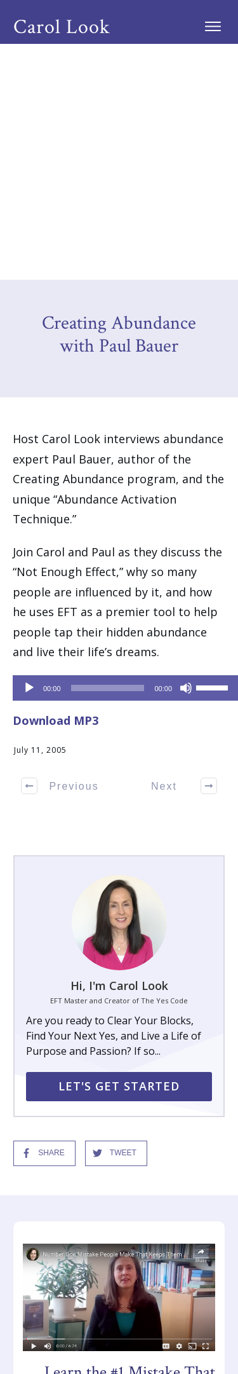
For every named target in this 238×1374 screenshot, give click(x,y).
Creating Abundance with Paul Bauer (119, 99)
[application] (119, 452)
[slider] (108, 452)
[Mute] (186, 452)
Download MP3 (55, 484)
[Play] (29, 452)
